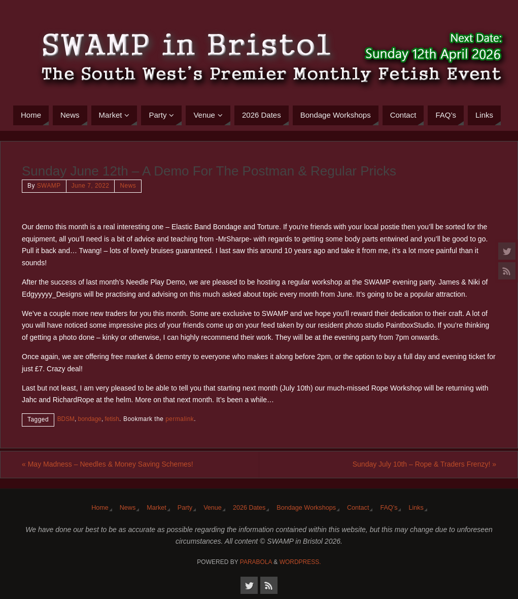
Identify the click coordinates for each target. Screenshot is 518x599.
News (128, 185)
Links (415, 507)
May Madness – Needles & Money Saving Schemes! (107, 464)
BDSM (66, 418)
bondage (89, 418)
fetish (112, 418)
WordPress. (300, 562)
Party (185, 507)
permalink (179, 418)
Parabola (256, 562)
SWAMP (49, 185)
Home (100, 507)
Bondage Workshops (306, 507)
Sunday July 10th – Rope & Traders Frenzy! (424, 464)
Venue (212, 507)
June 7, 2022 (91, 185)
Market (156, 507)
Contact (358, 507)
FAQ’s (388, 507)
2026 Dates (249, 507)
